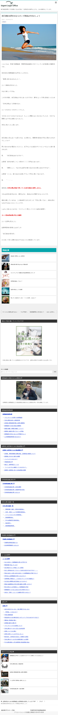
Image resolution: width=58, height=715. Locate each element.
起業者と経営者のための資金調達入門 (13, 450)
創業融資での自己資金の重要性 (12, 425)
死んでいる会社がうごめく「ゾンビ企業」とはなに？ (23, 297)
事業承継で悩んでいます (11, 565)
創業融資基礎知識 (7, 414)
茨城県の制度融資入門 (9, 539)
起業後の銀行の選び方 (10, 623)
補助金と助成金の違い (10, 620)
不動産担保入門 (8, 462)
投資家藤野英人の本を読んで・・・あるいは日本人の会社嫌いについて (43, 312)
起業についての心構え (10, 631)
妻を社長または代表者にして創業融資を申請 (16, 587)
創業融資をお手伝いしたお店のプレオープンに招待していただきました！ (27, 655)
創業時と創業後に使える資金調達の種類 (15, 470)
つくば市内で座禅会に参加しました (18, 680)
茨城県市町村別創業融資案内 (38, 710)
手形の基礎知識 (8, 614)
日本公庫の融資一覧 (8, 506)
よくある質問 (6, 559)
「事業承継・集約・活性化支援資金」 (14, 509)
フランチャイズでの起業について (13, 625)
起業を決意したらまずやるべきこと (14, 634)
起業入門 (5, 606)
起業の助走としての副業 (16, 289)
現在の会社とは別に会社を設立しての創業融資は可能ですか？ (21, 573)
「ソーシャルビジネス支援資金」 (13, 514)
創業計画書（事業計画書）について (14, 428)
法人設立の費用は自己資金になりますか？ (15, 581)
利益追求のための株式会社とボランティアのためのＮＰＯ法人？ (21, 617)
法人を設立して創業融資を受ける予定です (15, 562)
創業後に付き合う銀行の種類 (12, 456)
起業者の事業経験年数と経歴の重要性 (14, 423)
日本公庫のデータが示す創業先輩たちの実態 (16, 639)
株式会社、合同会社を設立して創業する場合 (16, 636)
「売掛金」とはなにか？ (11, 612)
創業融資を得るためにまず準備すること (15, 434)
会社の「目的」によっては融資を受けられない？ (17, 592)
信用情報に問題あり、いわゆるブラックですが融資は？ (19, 578)
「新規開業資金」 (9, 517)
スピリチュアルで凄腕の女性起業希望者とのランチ (23, 272)
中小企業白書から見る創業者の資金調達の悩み (17, 642)
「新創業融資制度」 (9, 525)
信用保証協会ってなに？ (16, 281)
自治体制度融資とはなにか (11, 545)
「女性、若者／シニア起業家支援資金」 (15, 512)
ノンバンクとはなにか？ (11, 459)
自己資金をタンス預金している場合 (14, 567)
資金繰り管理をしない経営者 (17, 256)
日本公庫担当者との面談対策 (12, 420)
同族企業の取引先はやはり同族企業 (19, 264)
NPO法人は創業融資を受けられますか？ (15, 576)
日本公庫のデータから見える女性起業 (14, 628)
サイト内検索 (4, 369)
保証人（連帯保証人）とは (11, 464)
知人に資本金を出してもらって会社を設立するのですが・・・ (21, 570)
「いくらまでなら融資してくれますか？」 (15, 467)
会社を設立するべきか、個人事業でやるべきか (17, 609)
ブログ (4, 21)
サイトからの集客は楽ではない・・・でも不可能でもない (16, 312)
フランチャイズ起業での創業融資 (13, 417)
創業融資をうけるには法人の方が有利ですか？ (17, 589)
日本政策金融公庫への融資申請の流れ (14, 489)
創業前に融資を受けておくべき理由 (14, 431)
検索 (55, 371)
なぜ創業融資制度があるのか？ (12, 436)
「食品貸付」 (8, 523)
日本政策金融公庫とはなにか (12, 492)
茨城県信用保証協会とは (11, 542)
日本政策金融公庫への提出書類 (12, 487)
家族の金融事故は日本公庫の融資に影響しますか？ (18, 584)
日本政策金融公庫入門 (9, 483)
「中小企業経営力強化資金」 (12, 520)
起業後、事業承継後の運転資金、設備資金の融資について (20, 453)
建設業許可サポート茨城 (7, 710)
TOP (19, 701)
